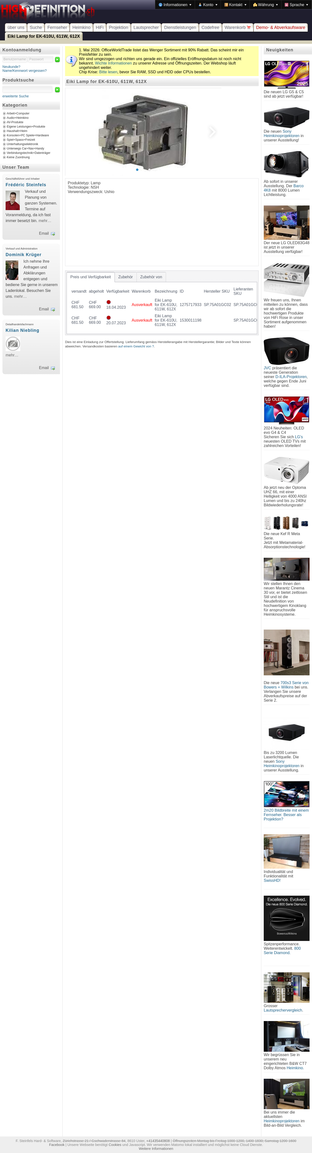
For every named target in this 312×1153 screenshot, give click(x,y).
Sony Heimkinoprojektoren (282, 133)
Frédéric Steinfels (26, 184)
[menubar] (233, 4)
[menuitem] (175, 4)
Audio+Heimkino (18, 118)
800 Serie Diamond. (282, 950)
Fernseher (57, 27)
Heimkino (81, 27)
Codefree (210, 27)
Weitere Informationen (156, 1149)
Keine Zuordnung (18, 157)
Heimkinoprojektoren (282, 1121)
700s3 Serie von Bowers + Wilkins (286, 685)
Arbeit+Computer (18, 113)
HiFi (100, 27)
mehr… (45, 221)
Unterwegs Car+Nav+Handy (25, 148)
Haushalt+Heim (17, 131)
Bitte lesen (108, 72)
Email (44, 233)
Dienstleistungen (180, 27)
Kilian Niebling (22, 330)
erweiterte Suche (15, 96)
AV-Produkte (15, 122)
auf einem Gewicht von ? (136, 346)
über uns (16, 27)
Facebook (57, 1145)
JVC (267, 368)
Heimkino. (295, 1068)
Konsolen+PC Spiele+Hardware (28, 135)
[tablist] (162, 302)
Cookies (115, 1145)
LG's (299, 437)
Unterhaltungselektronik (22, 144)
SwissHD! (272, 880)
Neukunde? (11, 67)
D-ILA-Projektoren (291, 377)
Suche (36, 27)
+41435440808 (158, 1141)
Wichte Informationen (113, 63)
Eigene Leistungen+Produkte (26, 127)
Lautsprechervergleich (283, 1010)
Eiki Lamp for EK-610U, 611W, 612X (44, 36)
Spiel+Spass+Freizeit (21, 140)
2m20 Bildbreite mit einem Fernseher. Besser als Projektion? (286, 814)
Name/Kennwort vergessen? (24, 71)
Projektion (118, 27)
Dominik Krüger (23, 254)
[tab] (91, 277)
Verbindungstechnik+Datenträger (28, 153)
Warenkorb (238, 27)
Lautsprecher (146, 27)
